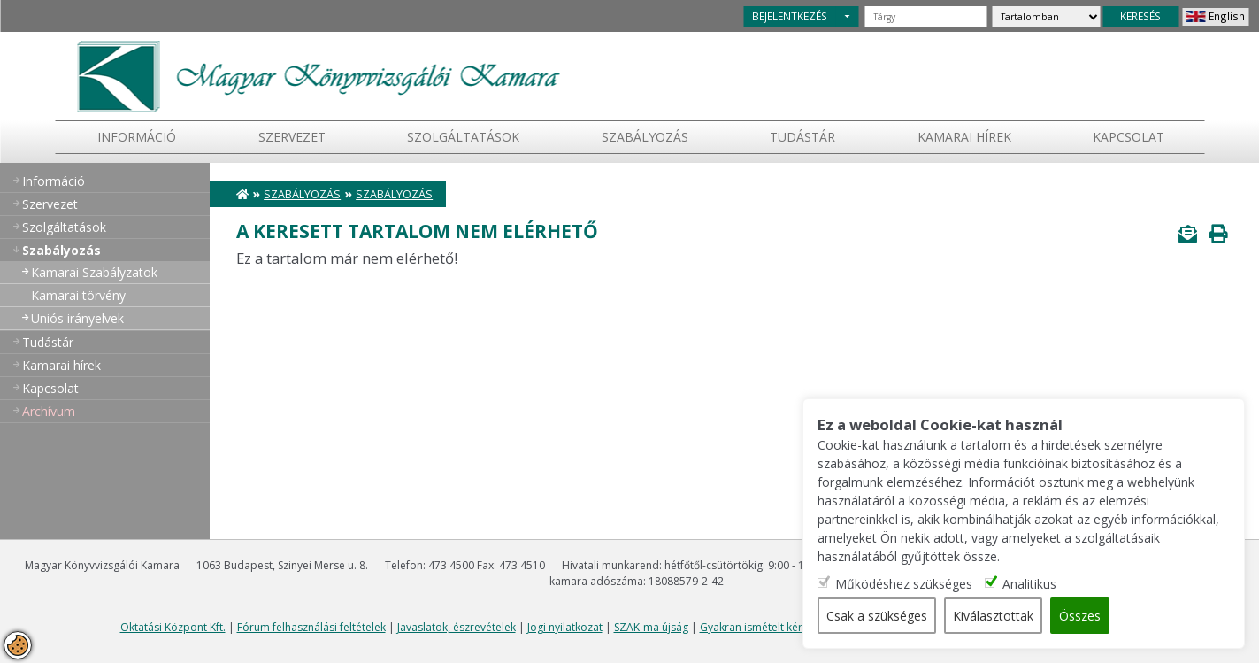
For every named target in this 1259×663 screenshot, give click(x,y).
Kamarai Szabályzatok (94, 272)
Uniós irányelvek (77, 318)
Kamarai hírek (964, 136)
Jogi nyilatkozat (565, 627)
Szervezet (292, 136)
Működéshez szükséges (903, 583)
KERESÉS (1140, 16)
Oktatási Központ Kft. (173, 627)
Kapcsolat (1128, 136)
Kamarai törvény (78, 295)
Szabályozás (302, 194)
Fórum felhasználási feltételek (311, 627)
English (1227, 16)
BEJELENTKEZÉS (789, 16)
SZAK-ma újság (651, 627)
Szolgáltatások (463, 136)
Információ (136, 136)
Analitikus (1029, 583)
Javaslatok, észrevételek (456, 627)
